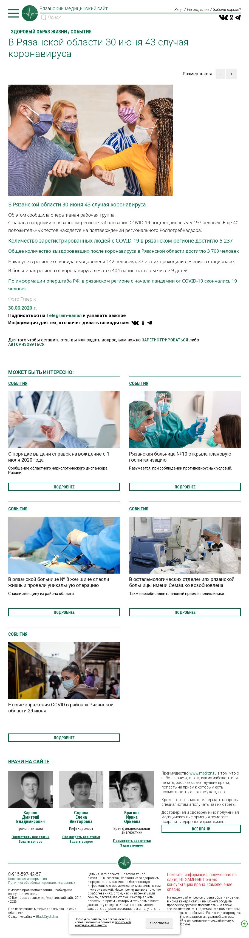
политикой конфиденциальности (103, 923)
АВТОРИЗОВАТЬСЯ (26, 344)
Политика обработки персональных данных (41, 883)
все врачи (201, 829)
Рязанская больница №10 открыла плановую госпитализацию (180, 457)
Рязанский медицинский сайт (74, 9)
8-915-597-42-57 (24, 874)
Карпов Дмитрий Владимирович (30, 817)
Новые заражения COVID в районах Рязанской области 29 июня (61, 707)
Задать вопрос (30, 841)
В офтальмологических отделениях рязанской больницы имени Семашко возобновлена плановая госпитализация (181, 585)
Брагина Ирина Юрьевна (131, 817)
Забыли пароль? (227, 10)
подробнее (64, 487)
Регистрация (197, 10)
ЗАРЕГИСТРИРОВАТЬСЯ (165, 340)
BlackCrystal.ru (47, 916)
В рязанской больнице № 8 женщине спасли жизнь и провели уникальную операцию (58, 582)
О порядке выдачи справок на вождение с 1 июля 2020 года (58, 457)
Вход (177, 10)
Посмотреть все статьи (30, 837)
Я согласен (159, 923)
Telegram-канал (64, 315)
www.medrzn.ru (203, 773)
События (17, 383)
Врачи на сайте (28, 761)
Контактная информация (27, 879)
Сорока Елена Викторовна (81, 817)
